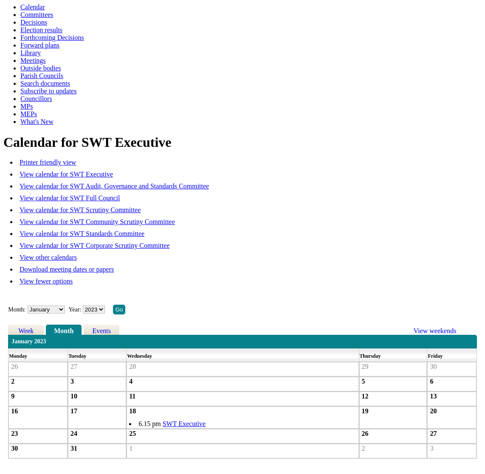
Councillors (36, 98)
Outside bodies (40, 68)
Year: (76, 309)
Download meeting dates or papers (67, 269)
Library (30, 52)
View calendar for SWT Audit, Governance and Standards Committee (114, 186)
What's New (37, 121)
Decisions (33, 22)
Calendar (32, 7)
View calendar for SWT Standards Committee (82, 233)
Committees (36, 14)
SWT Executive (184, 423)
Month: (16, 309)
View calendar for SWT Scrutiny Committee (80, 209)
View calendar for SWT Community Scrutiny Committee (97, 221)
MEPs (28, 114)
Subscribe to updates (48, 91)
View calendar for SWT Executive (66, 174)
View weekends (435, 330)
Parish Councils (41, 75)
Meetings (33, 60)
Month (63, 330)
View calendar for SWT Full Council (70, 198)
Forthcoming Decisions (52, 37)
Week (26, 330)
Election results (41, 30)
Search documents (45, 83)
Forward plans (39, 45)
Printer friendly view (48, 162)
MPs (26, 106)
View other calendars (48, 257)
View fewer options (46, 281)
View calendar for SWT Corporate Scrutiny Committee (94, 245)
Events (101, 330)
